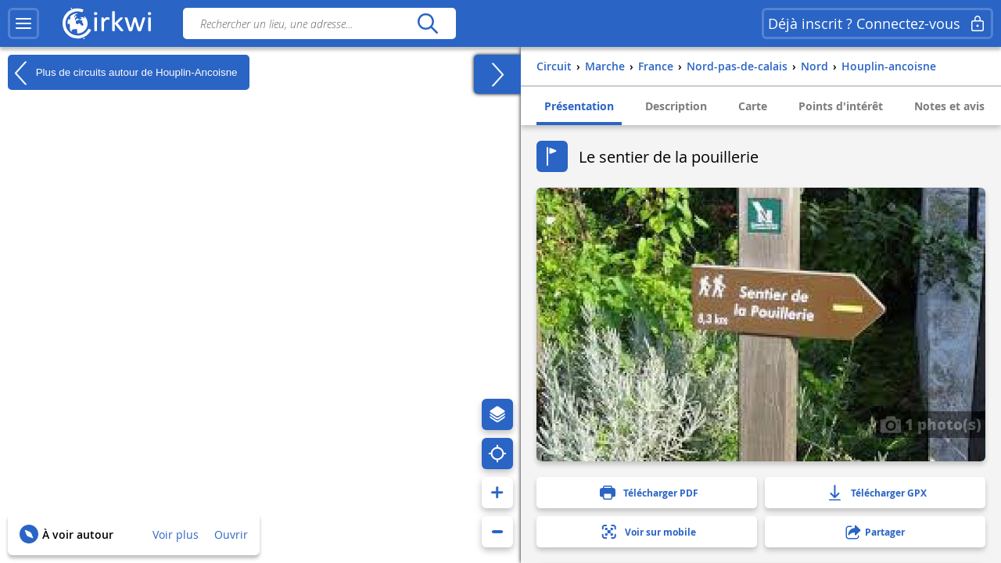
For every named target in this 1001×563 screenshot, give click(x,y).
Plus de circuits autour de (123, 72)
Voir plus (175, 534)
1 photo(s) (930, 424)
